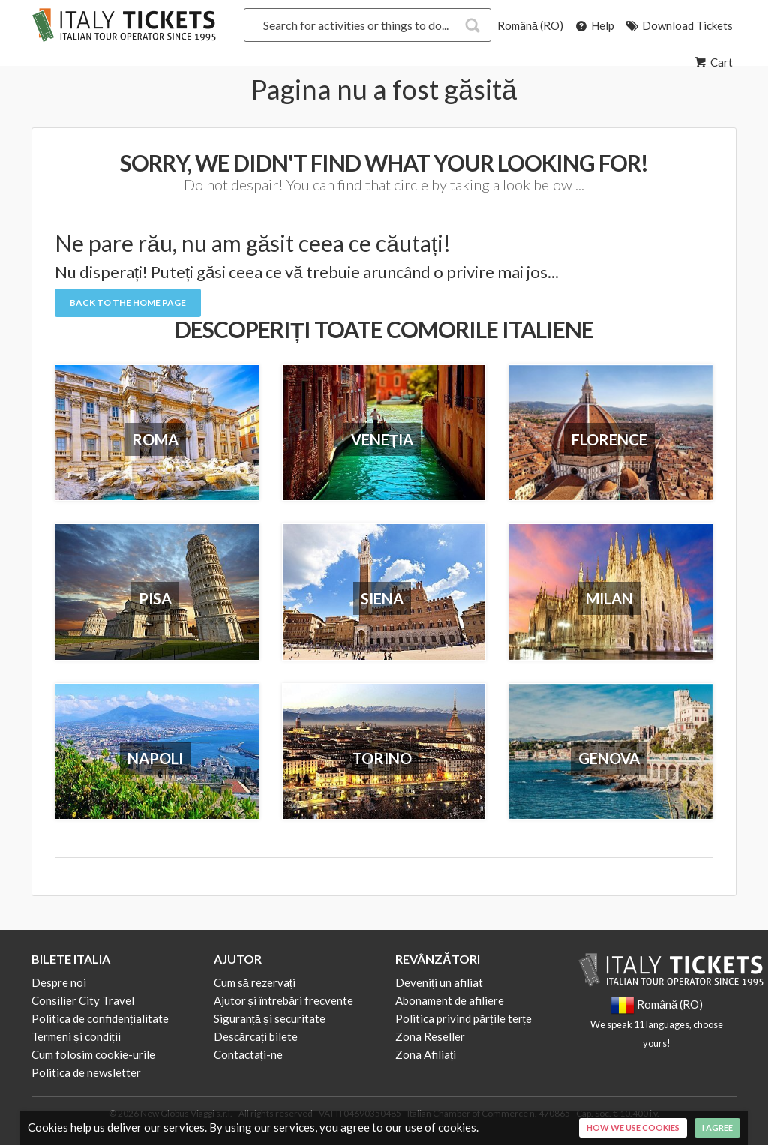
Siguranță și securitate (270, 1018)
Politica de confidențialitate (100, 1018)
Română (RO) (530, 25)
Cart (712, 62)
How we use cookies (633, 1127)
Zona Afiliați (425, 1054)
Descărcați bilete (256, 1036)
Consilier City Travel (83, 1000)
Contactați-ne (248, 1054)
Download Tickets (678, 25)
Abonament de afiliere (449, 1000)
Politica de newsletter (86, 1072)
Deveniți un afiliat (439, 982)
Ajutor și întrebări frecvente (284, 1000)
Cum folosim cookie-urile (93, 1054)
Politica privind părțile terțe (463, 1018)
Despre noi (59, 982)
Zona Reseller (430, 1036)
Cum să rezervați (255, 982)
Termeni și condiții (76, 1036)
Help (593, 25)
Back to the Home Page (128, 302)
